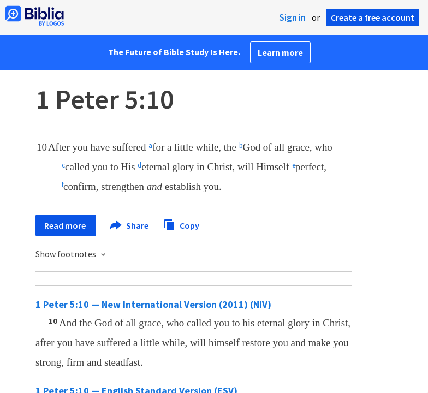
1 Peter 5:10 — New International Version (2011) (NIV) (153, 304)
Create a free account (372, 17)
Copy (181, 224)
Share (129, 225)
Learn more (280, 52)
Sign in (292, 17)
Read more (65, 225)
